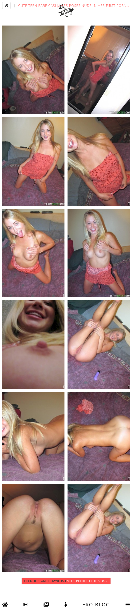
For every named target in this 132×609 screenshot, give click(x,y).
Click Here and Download (66, 593)
